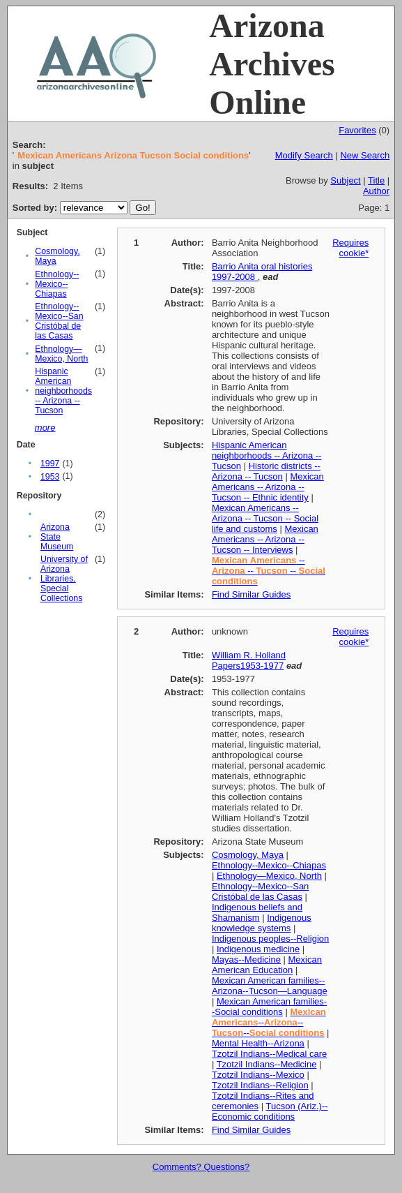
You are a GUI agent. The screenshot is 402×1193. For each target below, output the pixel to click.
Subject (345, 180)
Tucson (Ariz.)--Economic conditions (270, 1111)
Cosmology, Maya (248, 855)
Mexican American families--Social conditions (269, 1006)
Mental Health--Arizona (258, 1043)
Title (376, 180)
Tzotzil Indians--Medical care (269, 1053)
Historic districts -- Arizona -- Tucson (266, 471)
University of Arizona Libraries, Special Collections (64, 578)
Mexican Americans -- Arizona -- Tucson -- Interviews (265, 539)
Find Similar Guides (251, 594)
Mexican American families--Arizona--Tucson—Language (269, 985)
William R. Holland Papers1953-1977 (249, 660)
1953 (49, 477)
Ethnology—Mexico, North (61, 354)
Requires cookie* (350, 247)
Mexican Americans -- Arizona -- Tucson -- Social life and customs (265, 518)
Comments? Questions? (201, 1167)
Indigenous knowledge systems (261, 922)
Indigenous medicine (258, 949)
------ (269, 1022)
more (45, 427)
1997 (49, 463)
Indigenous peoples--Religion (270, 938)
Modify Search (304, 155)
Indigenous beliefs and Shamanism (257, 912)
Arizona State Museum (56, 536)
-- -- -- (268, 570)
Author (376, 191)
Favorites (357, 130)
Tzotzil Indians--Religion (260, 1085)
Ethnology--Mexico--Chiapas (57, 284)
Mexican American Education (267, 964)
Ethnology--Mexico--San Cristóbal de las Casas (59, 321)
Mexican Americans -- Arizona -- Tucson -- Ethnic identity (268, 487)
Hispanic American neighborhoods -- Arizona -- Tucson (63, 390)
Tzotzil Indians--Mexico (258, 1074)
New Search (364, 155)
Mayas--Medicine (246, 959)
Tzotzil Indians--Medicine (267, 1064)
